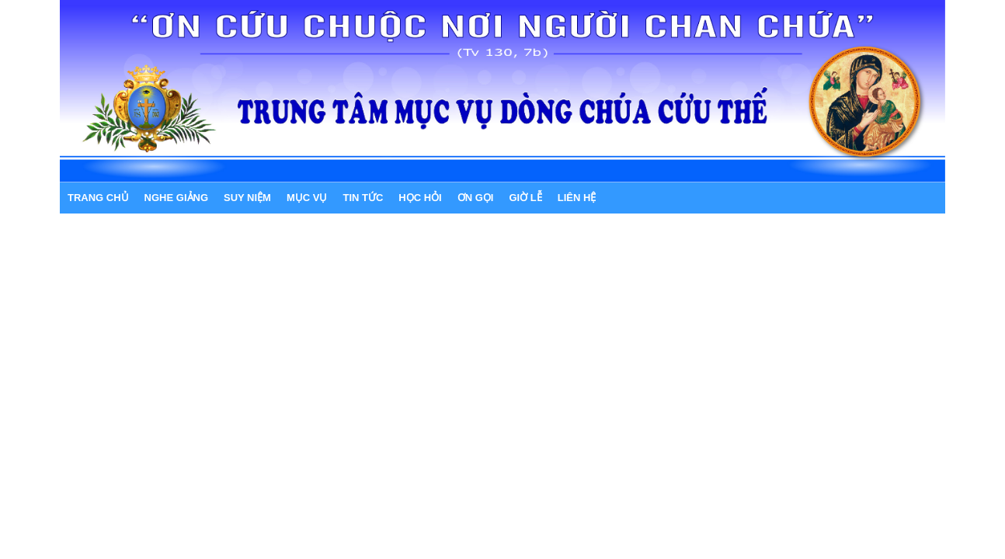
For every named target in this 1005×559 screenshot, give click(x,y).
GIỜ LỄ (525, 197)
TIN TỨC (363, 197)
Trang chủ (98, 197)
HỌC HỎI (419, 197)
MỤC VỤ (307, 197)
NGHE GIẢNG (176, 197)
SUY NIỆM (247, 197)
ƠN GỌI (475, 197)
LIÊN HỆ (577, 197)
